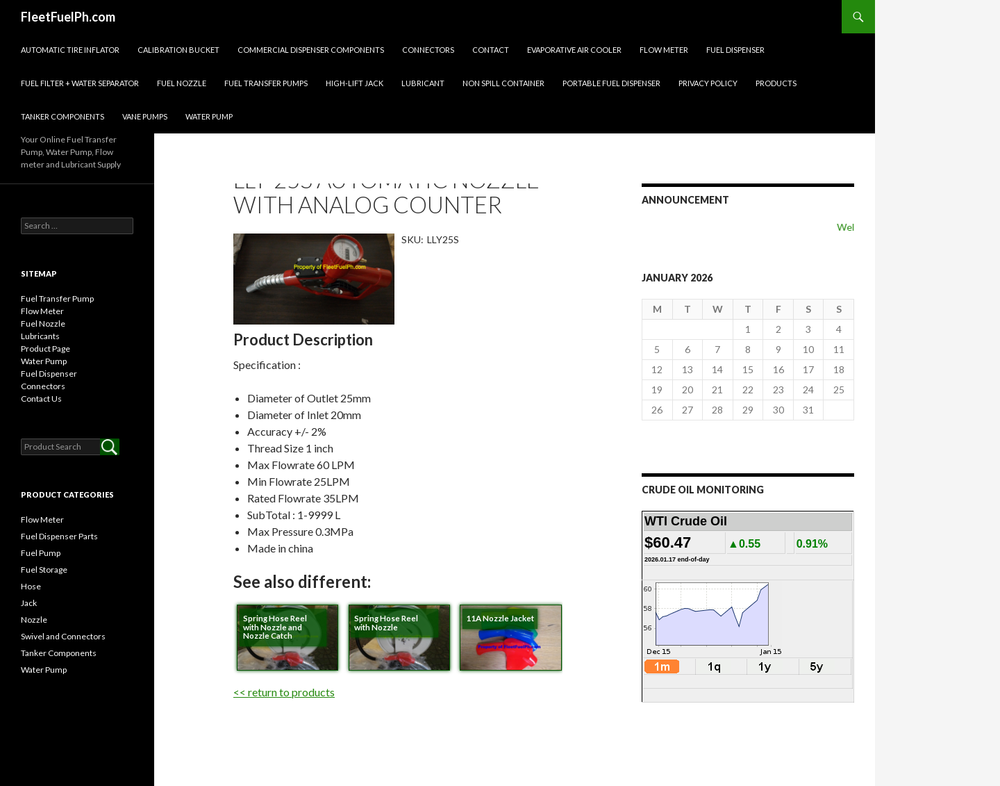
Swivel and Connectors (63, 636)
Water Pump (209, 116)
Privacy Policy (708, 83)
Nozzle (34, 619)
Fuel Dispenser (735, 49)
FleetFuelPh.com (68, 16)
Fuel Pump (40, 553)
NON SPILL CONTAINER (503, 83)
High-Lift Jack (354, 83)
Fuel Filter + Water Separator (80, 83)
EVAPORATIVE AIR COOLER (574, 49)
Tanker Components (62, 116)
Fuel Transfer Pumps (266, 83)
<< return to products (284, 691)
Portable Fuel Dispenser (611, 83)
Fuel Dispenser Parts (59, 536)
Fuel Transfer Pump (57, 298)
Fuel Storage (44, 569)
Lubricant (422, 83)
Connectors (428, 49)
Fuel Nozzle (181, 83)
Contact (490, 49)
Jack (29, 603)
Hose (31, 586)
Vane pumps (144, 116)
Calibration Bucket (178, 49)
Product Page (45, 348)
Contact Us (41, 398)
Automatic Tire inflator (70, 49)
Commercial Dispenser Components (311, 49)
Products (776, 83)
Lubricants (40, 336)
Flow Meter (664, 49)
